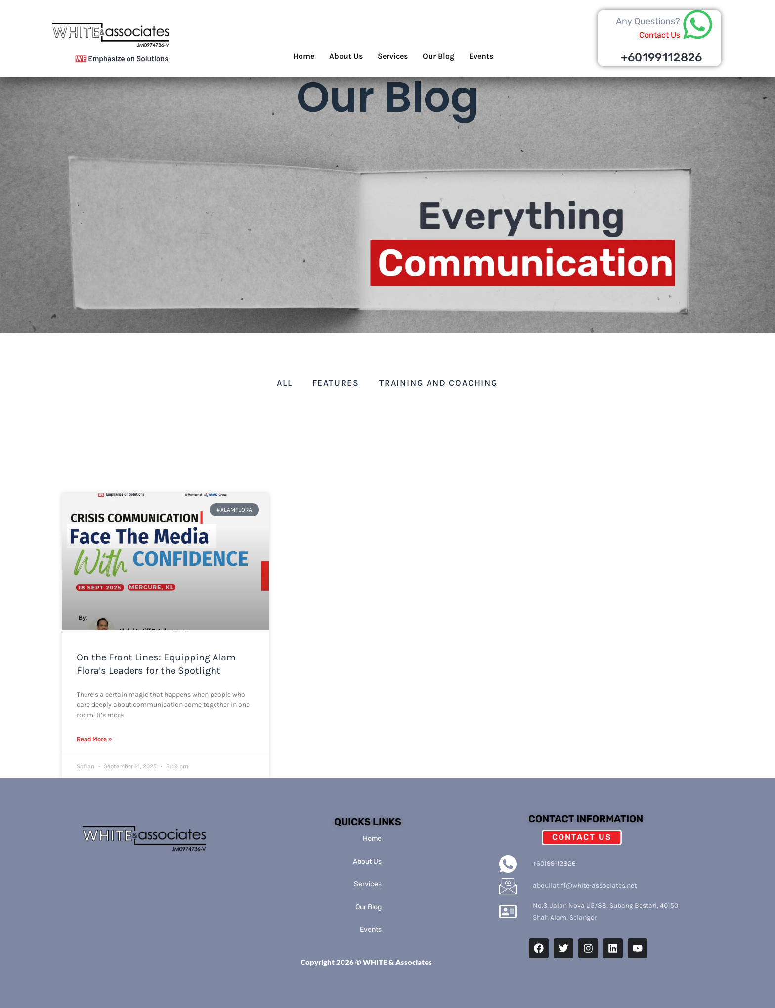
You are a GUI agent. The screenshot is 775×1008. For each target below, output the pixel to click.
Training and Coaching (438, 383)
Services (393, 56)
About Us (346, 56)
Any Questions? (648, 21)
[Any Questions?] (697, 24)
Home (303, 56)
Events (481, 56)
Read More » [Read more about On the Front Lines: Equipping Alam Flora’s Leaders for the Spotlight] (94, 739)
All (284, 383)
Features (335, 383)
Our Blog (438, 56)
